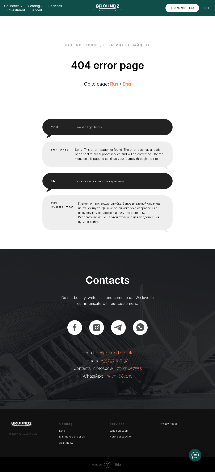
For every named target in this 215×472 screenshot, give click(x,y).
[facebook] (74, 327)
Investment (16, 10)
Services (55, 6)
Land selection (119, 430)
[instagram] (96, 327)
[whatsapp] (140, 327)
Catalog (34, 6)
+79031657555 (128, 368)
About (37, 10)
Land (62, 430)
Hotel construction (121, 436)
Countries (12, 6)
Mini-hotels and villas (72, 436)
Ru (206, 8)
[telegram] (118, 327)
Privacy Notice (169, 423)
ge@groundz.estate (115, 352)
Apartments (66, 442)
